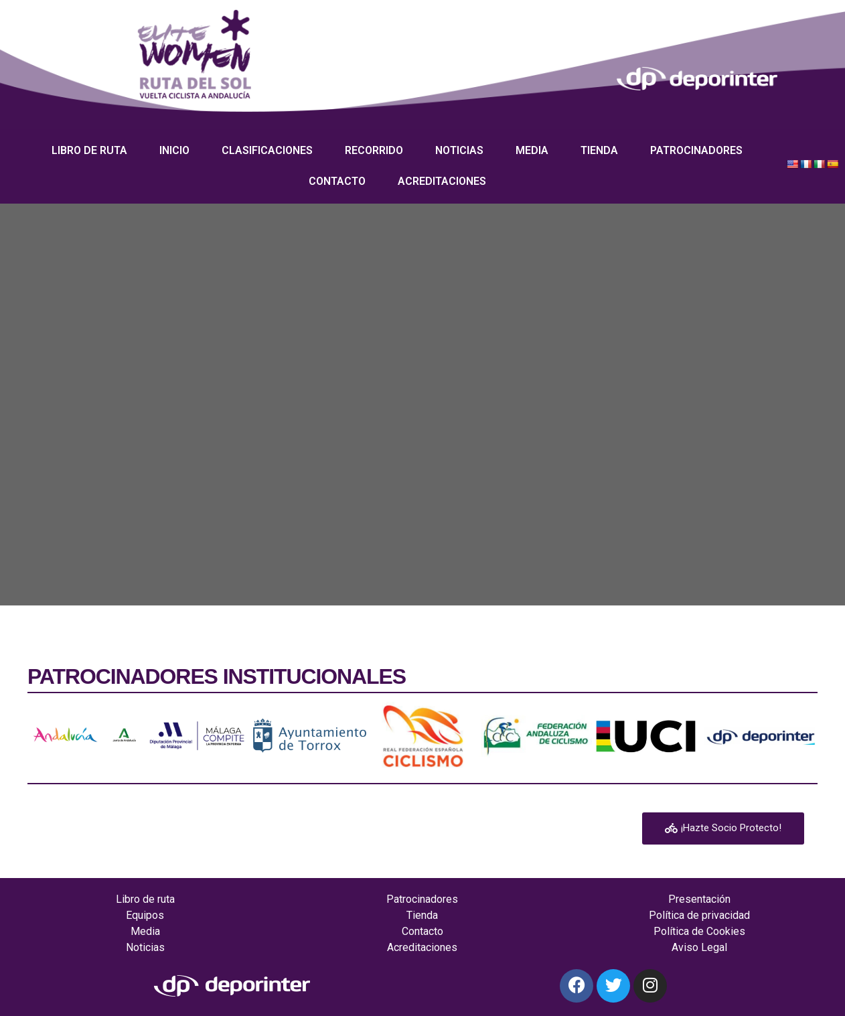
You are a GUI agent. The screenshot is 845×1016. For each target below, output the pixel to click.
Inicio (174, 150)
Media (532, 150)
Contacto (337, 181)
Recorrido (374, 150)
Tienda (599, 150)
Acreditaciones (442, 181)
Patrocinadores (696, 150)
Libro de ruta (89, 150)
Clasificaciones (267, 150)
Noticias (459, 150)
